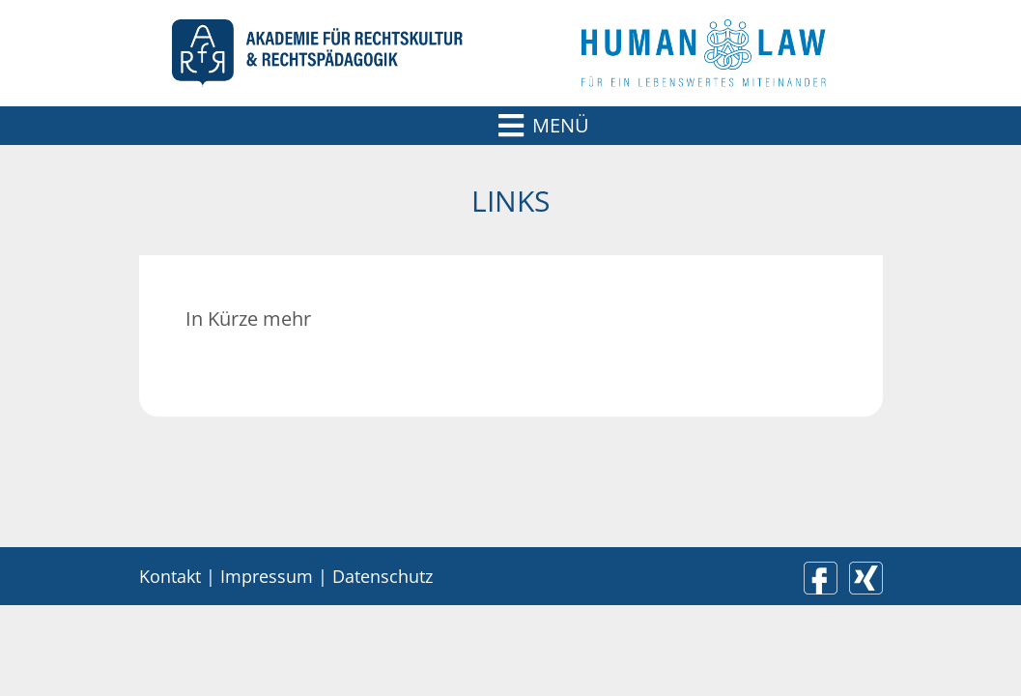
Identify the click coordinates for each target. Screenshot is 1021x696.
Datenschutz (382, 576)
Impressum (266, 576)
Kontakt (170, 576)
